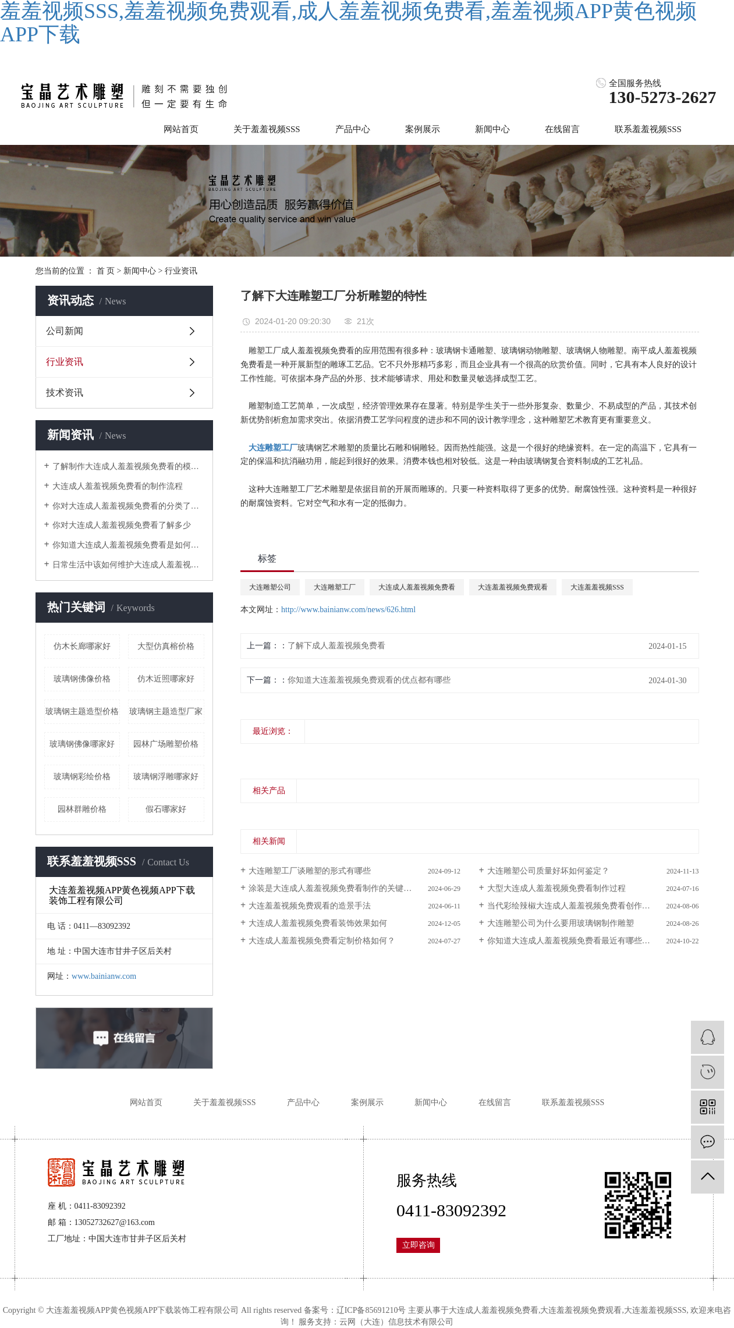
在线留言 (562, 129)
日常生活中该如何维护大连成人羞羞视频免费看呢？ (128, 564)
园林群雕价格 (82, 809)
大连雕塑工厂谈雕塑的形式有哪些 (310, 871)
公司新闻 (64, 331)
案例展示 (422, 129)
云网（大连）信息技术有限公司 (396, 1322)
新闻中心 (492, 129)
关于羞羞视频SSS (266, 129)
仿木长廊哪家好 (82, 646)
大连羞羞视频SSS (597, 587)
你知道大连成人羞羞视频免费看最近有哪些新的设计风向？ (593, 940)
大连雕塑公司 (270, 587)
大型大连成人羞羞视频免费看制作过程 (556, 888)
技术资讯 (64, 392)
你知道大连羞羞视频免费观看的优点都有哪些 (369, 680)
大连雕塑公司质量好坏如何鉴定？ (548, 871)
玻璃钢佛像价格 (82, 678)
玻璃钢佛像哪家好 (82, 744)
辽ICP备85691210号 (371, 1310)
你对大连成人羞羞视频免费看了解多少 (121, 525)
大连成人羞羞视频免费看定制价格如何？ (322, 940)
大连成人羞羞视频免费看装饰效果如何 (318, 923)
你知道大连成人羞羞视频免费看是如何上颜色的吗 (128, 545)
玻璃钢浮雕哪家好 (165, 776)
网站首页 (181, 129)
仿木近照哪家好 (165, 678)
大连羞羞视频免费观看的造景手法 (310, 905)
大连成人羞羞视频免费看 (416, 587)
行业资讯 (181, 271)
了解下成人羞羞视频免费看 (336, 645)
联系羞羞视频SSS (648, 129)
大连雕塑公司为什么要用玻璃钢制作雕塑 (560, 923)
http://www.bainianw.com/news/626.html (348, 609)
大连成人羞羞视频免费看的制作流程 (117, 486)
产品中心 (352, 129)
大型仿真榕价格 (165, 646)
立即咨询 (418, 1245)
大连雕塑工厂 (335, 587)
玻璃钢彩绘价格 (82, 776)
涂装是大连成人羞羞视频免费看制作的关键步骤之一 (342, 888)
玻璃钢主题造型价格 (82, 711)
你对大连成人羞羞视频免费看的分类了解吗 (128, 506)
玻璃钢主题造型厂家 (166, 711)
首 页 (106, 271)
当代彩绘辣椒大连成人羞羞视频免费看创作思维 (572, 905)
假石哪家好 (166, 809)
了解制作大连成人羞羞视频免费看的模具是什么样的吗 (128, 466)
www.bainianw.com (104, 976)
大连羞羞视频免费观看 (513, 587)
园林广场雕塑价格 (165, 744)
